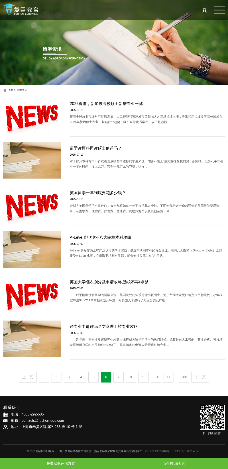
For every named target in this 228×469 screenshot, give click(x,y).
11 (168, 377)
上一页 (27, 377)
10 (156, 377)
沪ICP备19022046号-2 (187, 451)
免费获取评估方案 (57, 463)
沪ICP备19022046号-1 (158, 451)
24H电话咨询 (171, 463)
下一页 (200, 377)
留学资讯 (22, 90)
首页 (11, 90)
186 (184, 377)
